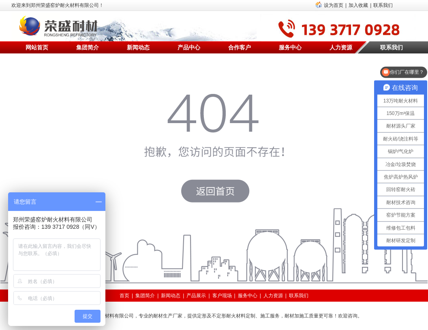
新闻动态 (138, 47)
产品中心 (189, 47)
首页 (124, 295)
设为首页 (333, 5)
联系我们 (383, 5)
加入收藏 (358, 5)
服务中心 (290, 47)
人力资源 (341, 47)
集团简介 (87, 47)
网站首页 (37, 47)
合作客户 (239, 47)
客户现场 (222, 295)
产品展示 (196, 295)
